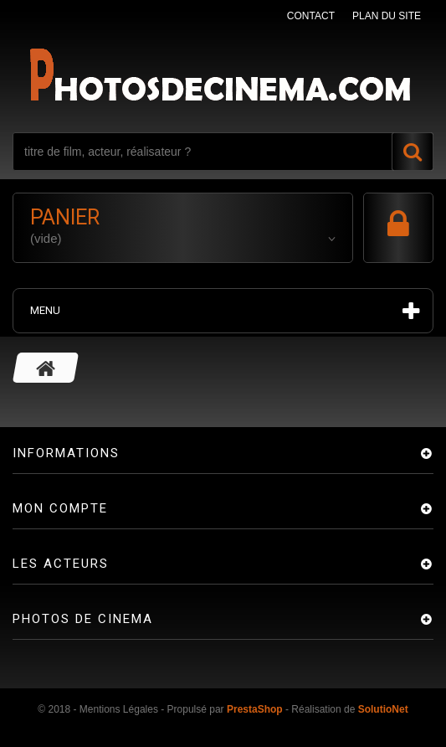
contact (311, 16)
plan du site (386, 16)
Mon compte (60, 508)
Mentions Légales (118, 709)
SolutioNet (383, 709)
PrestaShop (255, 709)
